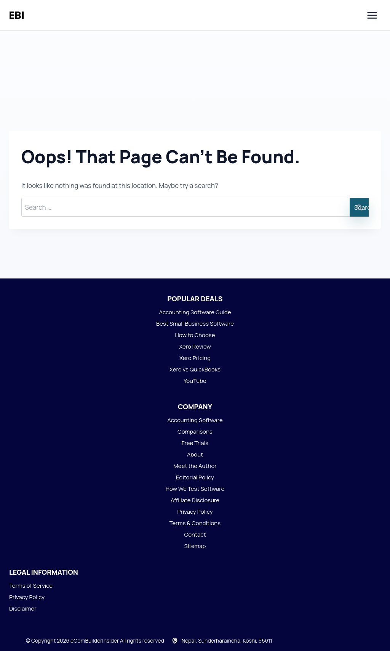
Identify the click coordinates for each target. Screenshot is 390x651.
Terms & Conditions (195, 523)
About (195, 454)
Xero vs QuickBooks (195, 369)
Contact (195, 534)
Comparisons (195, 432)
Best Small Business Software (195, 324)
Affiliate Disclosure (195, 500)
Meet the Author (194, 466)
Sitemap (195, 546)
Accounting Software (195, 420)
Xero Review (195, 346)
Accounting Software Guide (195, 312)
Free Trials (195, 443)
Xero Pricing (195, 358)
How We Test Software (195, 489)
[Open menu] (372, 15)
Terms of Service (31, 586)
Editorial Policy (195, 477)
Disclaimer (23, 608)
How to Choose (195, 335)
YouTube (195, 381)
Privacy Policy (195, 512)
